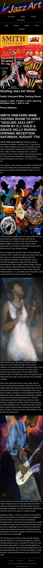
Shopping (22, 20)
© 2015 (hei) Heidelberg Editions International (21, 563)
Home (11, 560)
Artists (27, 25)
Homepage (11, 16)
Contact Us (31, 560)
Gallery (23, 16)
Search (22, 29)
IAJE (6, 25)
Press (37, 25)
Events (16, 25)
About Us (20, 560)
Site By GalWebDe (22, 566)
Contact (33, 16)
